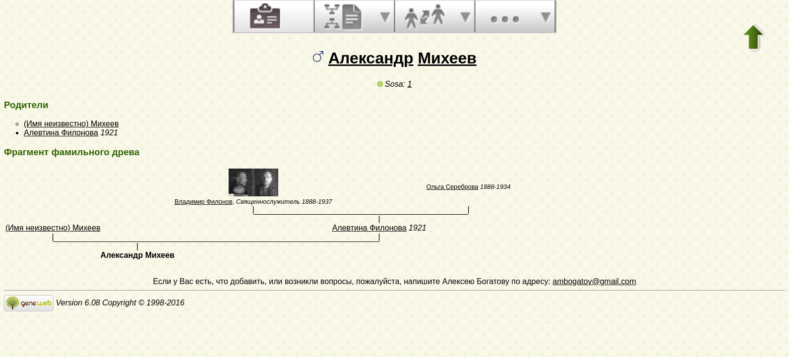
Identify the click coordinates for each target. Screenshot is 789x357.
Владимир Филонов (204, 201)
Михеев (447, 58)
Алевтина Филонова (61, 132)
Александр (371, 58)
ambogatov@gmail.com (594, 281)
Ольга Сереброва (452, 186)
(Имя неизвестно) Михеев (71, 123)
